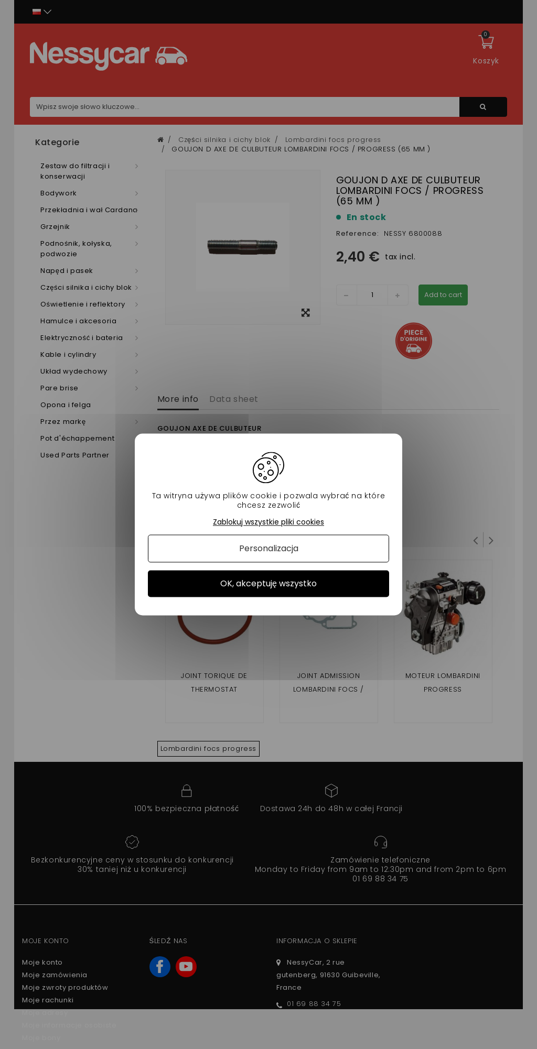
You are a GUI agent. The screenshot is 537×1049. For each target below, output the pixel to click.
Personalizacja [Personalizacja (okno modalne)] (268, 548)
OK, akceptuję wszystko (268, 583)
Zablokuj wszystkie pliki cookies (268, 522)
